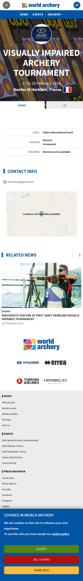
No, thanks (41, 559)
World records (9, 408)
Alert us (6, 425)
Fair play (6, 419)
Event (22, 105)
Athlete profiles (10, 413)
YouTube (6, 489)
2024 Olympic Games (12, 445)
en (6, 5)
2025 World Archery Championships (20, 440)
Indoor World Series (12, 457)
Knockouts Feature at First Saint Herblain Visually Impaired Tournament (40, 317)
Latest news (8, 477)
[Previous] (73, 255)
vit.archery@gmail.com (20, 181)
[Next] (79, 255)
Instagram (7, 500)
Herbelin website (55, 381)
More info (41, 570)
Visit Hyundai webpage (27, 362)
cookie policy (60, 534)
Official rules (8, 402)
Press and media (14, 471)
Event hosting (9, 462)
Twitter (6, 506)
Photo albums (9, 483)
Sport (8, 396)
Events (38, 14)
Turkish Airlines (27, 381)
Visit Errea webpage (55, 362)
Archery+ (55, 14)
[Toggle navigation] (76, 5)
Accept (42, 549)
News (24, 14)
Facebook (7, 495)
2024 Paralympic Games (14, 451)
